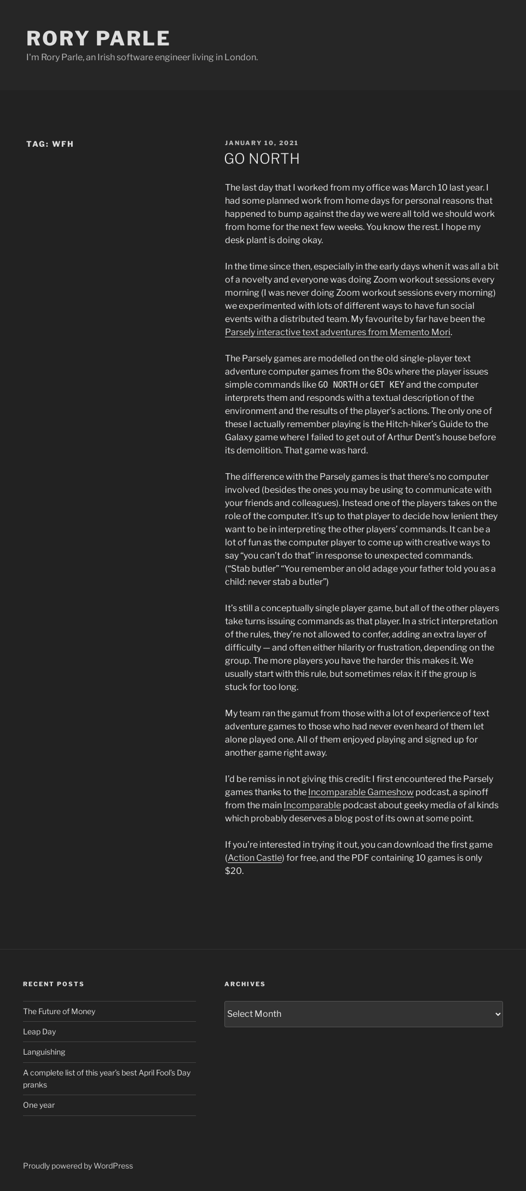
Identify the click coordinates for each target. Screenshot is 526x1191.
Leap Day (39, 1031)
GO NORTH (262, 158)
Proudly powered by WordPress (78, 1165)
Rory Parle (98, 38)
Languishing (44, 1051)
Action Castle (255, 858)
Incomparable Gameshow (361, 792)
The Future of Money (59, 1011)
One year (39, 1104)
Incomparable (312, 805)
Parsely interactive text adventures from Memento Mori (337, 332)
